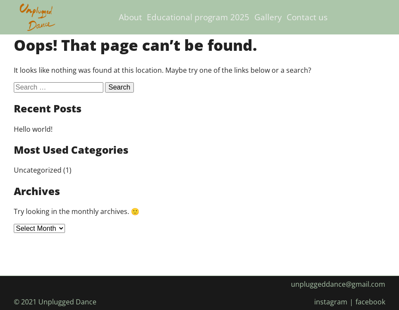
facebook (370, 302)
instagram (330, 302)
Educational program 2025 (198, 17)
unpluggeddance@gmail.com (338, 284)
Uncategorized (38, 170)
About (130, 17)
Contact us (307, 17)
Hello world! (33, 129)
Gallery (268, 17)
